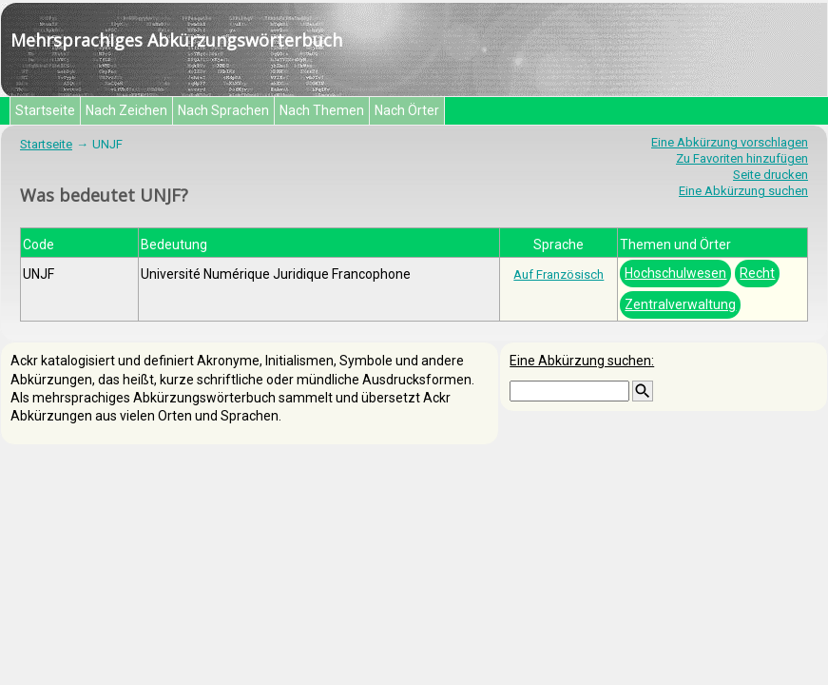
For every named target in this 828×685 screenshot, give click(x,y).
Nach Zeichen (126, 110)
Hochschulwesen (675, 273)
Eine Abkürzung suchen (743, 191)
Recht (757, 273)
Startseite (45, 110)
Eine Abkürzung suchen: (582, 360)
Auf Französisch (558, 274)
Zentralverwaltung (680, 304)
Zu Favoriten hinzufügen (742, 158)
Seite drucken (770, 174)
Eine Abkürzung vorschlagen (729, 142)
